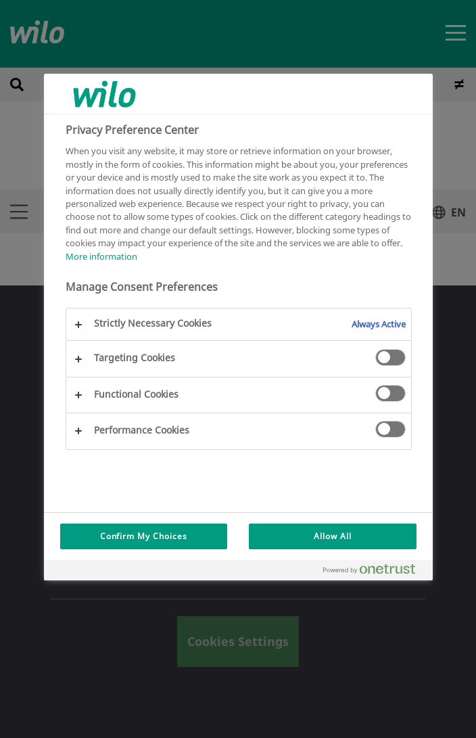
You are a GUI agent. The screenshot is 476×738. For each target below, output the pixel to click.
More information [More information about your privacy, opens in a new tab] (101, 256)
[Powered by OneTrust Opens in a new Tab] (374, 571)
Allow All (333, 536)
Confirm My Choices (143, 536)
